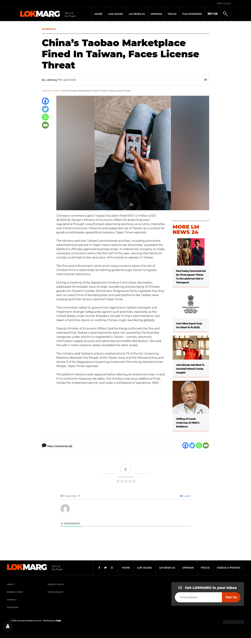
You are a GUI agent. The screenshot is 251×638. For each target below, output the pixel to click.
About (10, 584)
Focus (172, 13)
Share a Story (15, 592)
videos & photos (228, 567)
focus (205, 567)
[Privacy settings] (7, 626)
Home (98, 13)
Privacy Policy (56, 584)
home (126, 567)
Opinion (156, 13)
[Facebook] (45, 101)
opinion (188, 567)
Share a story (224, 3)
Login (185, 496)
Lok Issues (115, 13)
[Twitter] (45, 109)
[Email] (45, 125)
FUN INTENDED (192, 13)
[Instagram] (112, 567)
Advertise (12, 607)
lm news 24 (167, 567)
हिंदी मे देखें (212, 13)
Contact (11, 599)
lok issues (144, 567)
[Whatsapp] (45, 117)
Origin (58, 620)
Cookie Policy (55, 592)
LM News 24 (137, 13)
